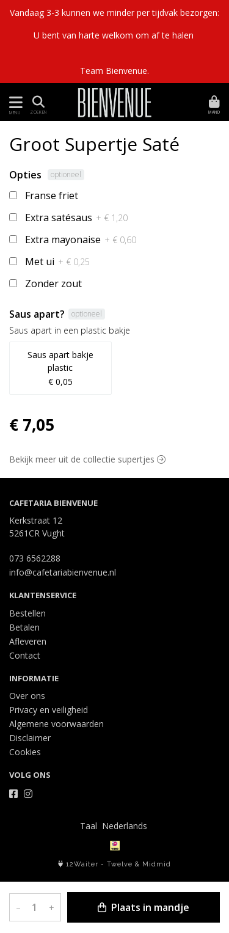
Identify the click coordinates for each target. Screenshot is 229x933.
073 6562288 (34, 558)
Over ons (27, 695)
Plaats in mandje (143, 907)
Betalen (24, 627)
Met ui (57, 261)
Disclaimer (30, 738)
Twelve (120, 864)
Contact (24, 655)
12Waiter (82, 864)
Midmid (156, 864)
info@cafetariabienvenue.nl (62, 572)
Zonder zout (53, 283)
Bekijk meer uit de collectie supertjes (87, 459)
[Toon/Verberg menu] (13, 102)
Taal (88, 826)
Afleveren (27, 641)
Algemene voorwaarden (56, 724)
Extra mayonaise (80, 239)
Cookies (25, 752)
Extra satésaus (76, 217)
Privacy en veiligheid (48, 709)
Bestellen (27, 613)
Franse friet (51, 195)
